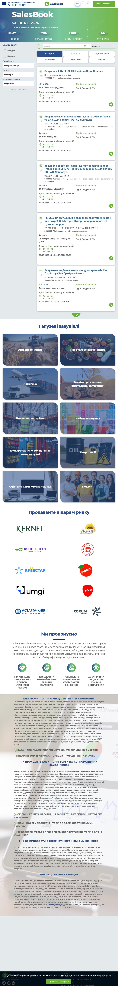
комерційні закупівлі (84, 771)
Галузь (6, 70)
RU (83, 3)
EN (88, 3)
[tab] (49, 54)
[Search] (67, 46)
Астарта (43, 133)
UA (77, 3)
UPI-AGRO (44, 84)
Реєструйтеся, (54, 905)
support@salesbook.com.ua (23, 3)
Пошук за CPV (18, 89)
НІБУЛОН (43, 284)
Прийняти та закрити (59, 981)
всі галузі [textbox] (8, 74)
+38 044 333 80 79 (18, 5)
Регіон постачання (11, 79)
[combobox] (18, 74)
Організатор (8, 61)
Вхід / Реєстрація (104, 4)
